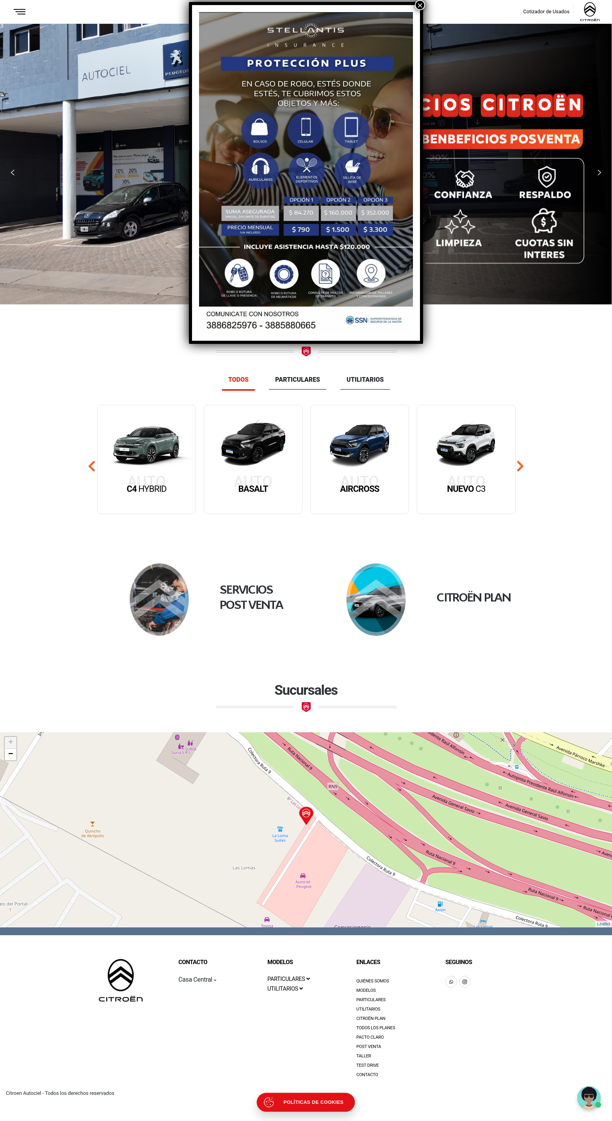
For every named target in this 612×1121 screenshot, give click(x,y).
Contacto (367, 1074)
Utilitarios (365, 379)
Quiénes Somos (372, 981)
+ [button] (10, 743)
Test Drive (367, 1065)
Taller (363, 1056)
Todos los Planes (375, 1027)
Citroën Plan (370, 1018)
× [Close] (420, 5)
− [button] (10, 754)
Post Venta (368, 1046)
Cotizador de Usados (546, 11)
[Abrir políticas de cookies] (306, 1102)
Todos (238, 379)
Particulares (297, 379)
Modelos (366, 990)
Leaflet (603, 924)
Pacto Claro (370, 1037)
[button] (12, 172)
